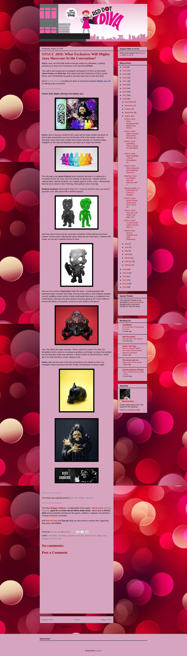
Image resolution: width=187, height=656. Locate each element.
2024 (125, 71)
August (128, 116)
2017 (125, 95)
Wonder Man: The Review (132, 339)
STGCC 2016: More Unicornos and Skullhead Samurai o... (131, 169)
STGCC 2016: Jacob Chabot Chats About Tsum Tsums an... (130, 202)
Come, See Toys (129, 346)
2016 (125, 99)
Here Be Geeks (128, 337)
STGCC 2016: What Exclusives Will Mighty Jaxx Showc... (131, 123)
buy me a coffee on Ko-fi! (132, 54)
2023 (125, 74)
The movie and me (130, 360)
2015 (125, 269)
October (128, 109)
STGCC (54, 539)
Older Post (106, 619)
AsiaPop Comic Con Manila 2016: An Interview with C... (130, 180)
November (129, 105)
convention (62, 536)
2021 (125, 81)
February (128, 261)
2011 (125, 284)
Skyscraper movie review (132, 362)
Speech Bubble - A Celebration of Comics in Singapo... (131, 191)
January (128, 265)
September (129, 112)
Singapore (46, 539)
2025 (125, 67)
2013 (125, 276)
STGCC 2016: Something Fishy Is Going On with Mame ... (131, 145)
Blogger (98, 651)
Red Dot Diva (128, 401)
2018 (125, 92)
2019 (125, 88)
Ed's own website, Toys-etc (81, 498)
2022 (125, 78)
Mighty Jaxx (101, 536)
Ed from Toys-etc (54, 81)
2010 (125, 287)
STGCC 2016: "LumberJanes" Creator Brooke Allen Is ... (131, 223)
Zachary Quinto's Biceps (133, 370)
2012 (125, 280)
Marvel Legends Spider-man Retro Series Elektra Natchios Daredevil (132, 350)
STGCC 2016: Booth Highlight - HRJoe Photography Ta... (131, 158)
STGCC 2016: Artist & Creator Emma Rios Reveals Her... (131, 134)
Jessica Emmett (134, 302)
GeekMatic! (127, 325)
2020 (125, 85)
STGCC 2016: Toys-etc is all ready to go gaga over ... (130, 214)
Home (77, 619)
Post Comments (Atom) (82, 627)
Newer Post (47, 619)
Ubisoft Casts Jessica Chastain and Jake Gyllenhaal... (130, 235)
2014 (125, 273)
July (126, 244)
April (127, 254)
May (127, 251)
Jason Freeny (90, 536)
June (127, 247)
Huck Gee (80, 536)
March (127, 258)
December (129, 102)
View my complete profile (130, 410)
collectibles (52, 536)
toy (59, 539)
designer (71, 536)
